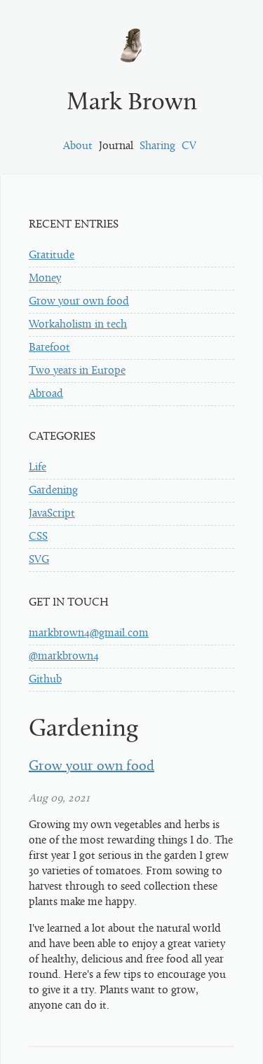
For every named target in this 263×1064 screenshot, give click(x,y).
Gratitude (51, 255)
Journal (116, 146)
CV (189, 146)
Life (37, 467)
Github (45, 679)
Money (45, 278)
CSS (38, 536)
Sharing (157, 146)
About (78, 146)
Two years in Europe (77, 371)
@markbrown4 (64, 656)
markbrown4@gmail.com (89, 633)
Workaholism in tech (78, 324)
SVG (39, 560)
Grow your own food (79, 301)
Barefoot (49, 348)
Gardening (53, 490)
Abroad (46, 394)
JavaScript (52, 513)
